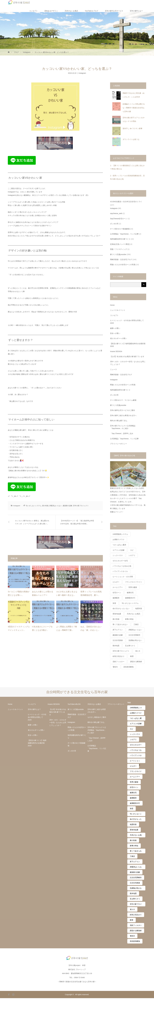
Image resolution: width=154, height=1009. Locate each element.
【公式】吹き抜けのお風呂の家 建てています (127, 356)
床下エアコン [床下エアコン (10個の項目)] (118, 630)
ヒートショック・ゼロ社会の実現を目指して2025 (127, 321)
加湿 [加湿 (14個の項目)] (114, 603)
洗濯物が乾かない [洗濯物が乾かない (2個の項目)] (135, 640)
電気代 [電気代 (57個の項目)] (115, 667)
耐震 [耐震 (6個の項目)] (132, 656)
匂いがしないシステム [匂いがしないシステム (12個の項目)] (130, 603)
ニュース (113, 369)
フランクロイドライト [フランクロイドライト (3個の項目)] (133, 582)
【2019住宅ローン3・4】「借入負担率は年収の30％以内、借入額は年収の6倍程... (77, 522)
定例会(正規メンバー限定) (120, 244)
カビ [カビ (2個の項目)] (132, 550)
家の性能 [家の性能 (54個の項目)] (116, 619)
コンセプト (33, 11)
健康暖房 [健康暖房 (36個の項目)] (116, 598)
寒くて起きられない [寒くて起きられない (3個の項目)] (120, 624)
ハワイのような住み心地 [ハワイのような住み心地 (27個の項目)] (122, 566)
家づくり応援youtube (118, 254)
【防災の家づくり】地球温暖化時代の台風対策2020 (127, 345)
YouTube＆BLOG (74, 704)
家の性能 (45, 506)
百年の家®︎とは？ (136, 11)
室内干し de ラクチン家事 (132, 128)
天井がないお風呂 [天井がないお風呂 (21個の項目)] (133, 614)
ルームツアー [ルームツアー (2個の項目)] (118, 587)
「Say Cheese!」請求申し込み (121, 433)
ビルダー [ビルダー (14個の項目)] (116, 582)
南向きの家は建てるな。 (119, 421)
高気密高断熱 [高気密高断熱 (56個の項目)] (128, 667)
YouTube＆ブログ (91, 11)
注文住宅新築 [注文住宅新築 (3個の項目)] (118, 640)
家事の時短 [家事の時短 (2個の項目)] (129, 619)
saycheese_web (116, 213)
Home (112, 305)
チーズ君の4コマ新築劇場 (120, 229)
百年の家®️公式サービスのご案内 (122, 410)
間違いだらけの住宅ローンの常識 (122, 265)
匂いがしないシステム (33, 506)
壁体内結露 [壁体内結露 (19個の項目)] (117, 614)
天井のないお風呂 (71, 11)
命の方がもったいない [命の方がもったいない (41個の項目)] (121, 608)
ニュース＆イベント (117, 310)
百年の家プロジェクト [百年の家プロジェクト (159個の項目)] (121, 651)
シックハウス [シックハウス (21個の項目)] (118, 555)
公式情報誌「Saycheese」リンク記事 (124, 234)
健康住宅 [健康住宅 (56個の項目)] (130, 593)
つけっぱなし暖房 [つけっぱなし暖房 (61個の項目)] (119, 545)
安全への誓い (115, 333)
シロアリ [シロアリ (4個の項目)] (131, 555)
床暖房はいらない (55, 506)
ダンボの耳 (114, 224)
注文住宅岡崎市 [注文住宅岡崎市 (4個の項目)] (134, 635)
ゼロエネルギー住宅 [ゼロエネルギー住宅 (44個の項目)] (120, 561)
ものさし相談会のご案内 (96, 717)
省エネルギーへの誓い (118, 338)
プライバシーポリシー (118, 444)
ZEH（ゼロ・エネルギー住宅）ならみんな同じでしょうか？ (127, 363)
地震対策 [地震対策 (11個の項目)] (138, 608)
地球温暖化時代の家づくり (120, 239)
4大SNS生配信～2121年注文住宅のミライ (126, 202)
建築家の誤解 (67, 506)
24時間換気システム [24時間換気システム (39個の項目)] (120, 534)
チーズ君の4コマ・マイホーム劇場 (123, 400)
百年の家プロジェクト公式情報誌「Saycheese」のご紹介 (122, 427)
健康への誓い (115, 328)
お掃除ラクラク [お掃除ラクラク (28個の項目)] (118, 539)
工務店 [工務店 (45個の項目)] (136, 624)
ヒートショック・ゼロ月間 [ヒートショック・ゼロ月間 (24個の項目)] (123, 577)
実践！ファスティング (118, 249)
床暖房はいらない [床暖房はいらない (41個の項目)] (135, 630)
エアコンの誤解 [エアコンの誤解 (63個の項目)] (118, 550)
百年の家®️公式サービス (114, 11)
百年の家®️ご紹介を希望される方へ (123, 415)
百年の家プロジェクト (81, 506)
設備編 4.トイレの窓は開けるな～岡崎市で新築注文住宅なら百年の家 (134, 107)
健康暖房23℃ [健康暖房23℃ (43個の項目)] (130, 598)
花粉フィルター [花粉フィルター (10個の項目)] (118, 662)
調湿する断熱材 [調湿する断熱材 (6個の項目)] (136, 662)
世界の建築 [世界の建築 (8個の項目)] (132, 587)
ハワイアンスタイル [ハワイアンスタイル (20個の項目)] (120, 571)
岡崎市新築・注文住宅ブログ (121, 259)
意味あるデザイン (51, 11)
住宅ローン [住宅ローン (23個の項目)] (117, 593)
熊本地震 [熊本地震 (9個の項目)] (116, 646)
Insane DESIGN (116, 351)
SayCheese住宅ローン (118, 219)
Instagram (82, 73)
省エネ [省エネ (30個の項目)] (137, 651)
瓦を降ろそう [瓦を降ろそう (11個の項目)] (130, 646)
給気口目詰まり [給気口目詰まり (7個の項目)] (118, 656)
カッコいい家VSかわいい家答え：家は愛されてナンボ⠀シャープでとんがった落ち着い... (32, 522)
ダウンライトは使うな (131, 139)
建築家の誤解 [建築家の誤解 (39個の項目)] (118, 635)
